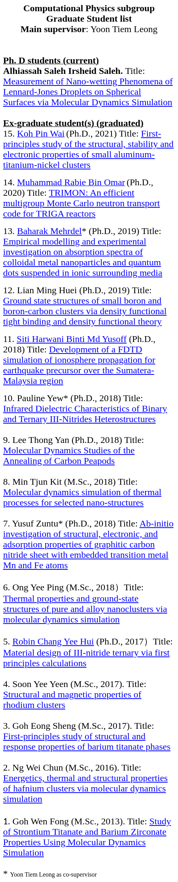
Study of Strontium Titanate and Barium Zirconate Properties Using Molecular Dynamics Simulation (87, 837)
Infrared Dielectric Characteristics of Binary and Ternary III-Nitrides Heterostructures (85, 413)
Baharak (49, 231)
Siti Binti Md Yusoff (72, 339)
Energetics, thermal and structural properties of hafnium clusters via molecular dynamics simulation (85, 788)
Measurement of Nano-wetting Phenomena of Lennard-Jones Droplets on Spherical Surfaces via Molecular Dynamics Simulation (88, 91)
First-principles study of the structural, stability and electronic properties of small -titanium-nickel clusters (88, 149)
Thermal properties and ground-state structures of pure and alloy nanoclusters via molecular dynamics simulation (85, 608)
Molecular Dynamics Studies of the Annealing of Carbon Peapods (69, 455)
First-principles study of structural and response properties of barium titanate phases (87, 741)
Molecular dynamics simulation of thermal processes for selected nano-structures (82, 497)
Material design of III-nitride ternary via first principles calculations (86, 658)
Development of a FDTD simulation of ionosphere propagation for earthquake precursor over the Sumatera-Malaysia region (79, 365)
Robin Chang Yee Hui (53, 641)
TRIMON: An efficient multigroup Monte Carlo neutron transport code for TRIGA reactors (81, 203)
